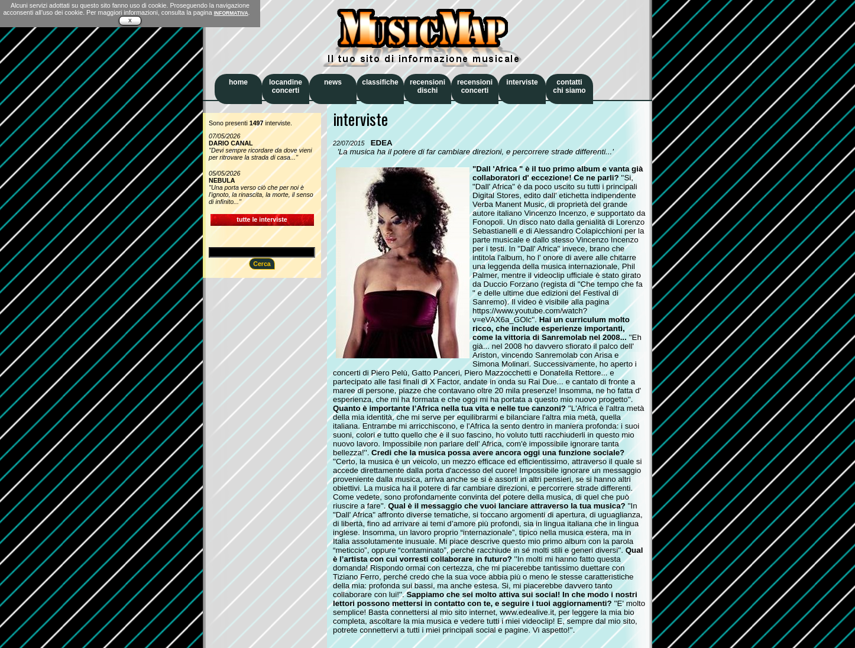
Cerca (262, 263)
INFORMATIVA (231, 13)
